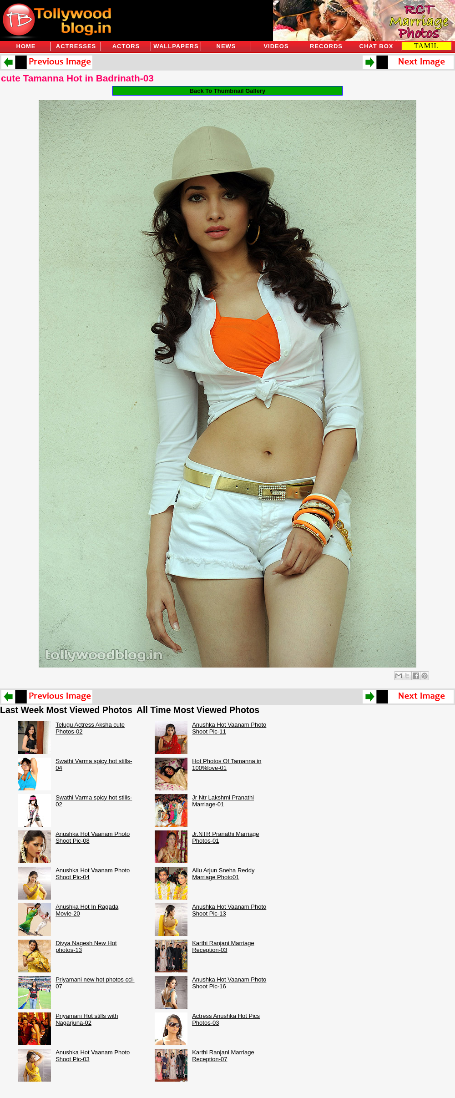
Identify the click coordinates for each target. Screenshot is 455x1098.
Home (26, 46)
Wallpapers (175, 46)
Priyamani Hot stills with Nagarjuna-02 (87, 1019)
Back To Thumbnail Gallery (228, 90)
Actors (126, 46)
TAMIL (426, 46)
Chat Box (376, 46)
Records (326, 46)
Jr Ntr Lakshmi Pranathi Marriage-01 (223, 801)
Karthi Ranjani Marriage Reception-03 (223, 946)
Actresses (76, 46)
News (226, 46)
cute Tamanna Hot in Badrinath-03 (77, 78)
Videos (275, 46)
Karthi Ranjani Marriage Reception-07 (223, 1056)
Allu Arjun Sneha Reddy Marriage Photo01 (223, 873)
